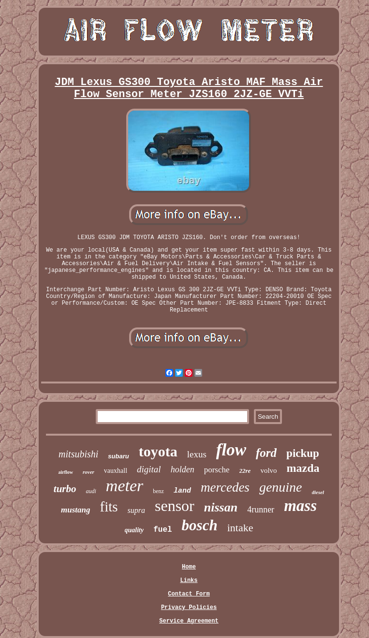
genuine (280, 487)
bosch (200, 525)
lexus (197, 454)
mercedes (225, 487)
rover (88, 472)
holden (182, 469)
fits (109, 506)
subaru (118, 456)
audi (91, 491)
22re (245, 470)
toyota (158, 451)
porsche (217, 469)
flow (231, 449)
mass (300, 505)
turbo (65, 489)
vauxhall (115, 470)
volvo (268, 470)
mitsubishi (78, 454)
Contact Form (188, 594)
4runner (260, 509)
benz (158, 491)
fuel (162, 529)
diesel (318, 492)
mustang (75, 509)
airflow (65, 472)
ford (266, 452)
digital (149, 469)
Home (189, 567)
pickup (302, 453)
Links (188, 580)
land (182, 491)
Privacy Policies (189, 607)
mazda (303, 468)
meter (124, 486)
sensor (174, 505)
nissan (220, 507)
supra (136, 510)
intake (240, 528)
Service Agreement (188, 621)
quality (134, 530)
